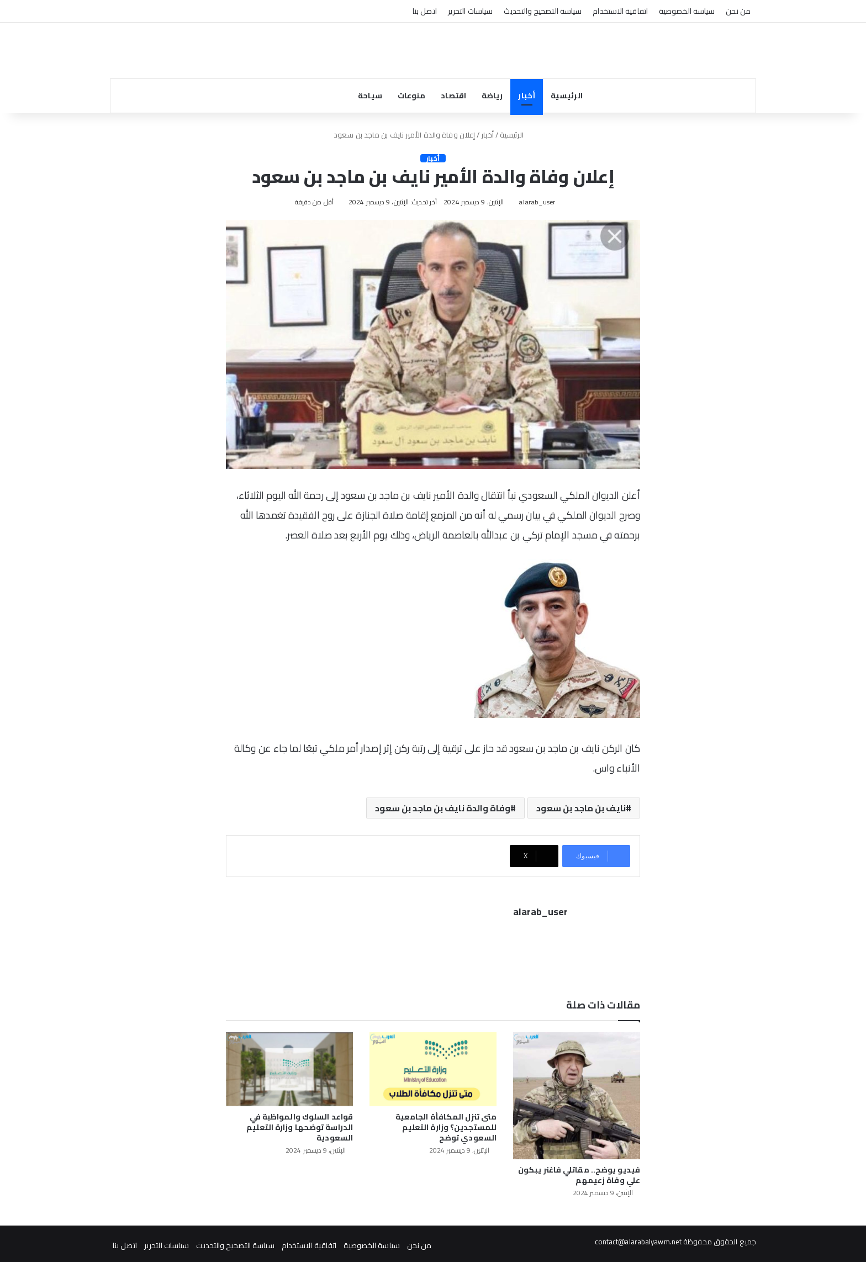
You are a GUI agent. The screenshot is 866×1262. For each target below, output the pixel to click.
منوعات (412, 95)
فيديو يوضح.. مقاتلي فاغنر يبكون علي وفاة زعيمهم (579, 1171)
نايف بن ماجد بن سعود (581, 809)
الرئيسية (567, 95)
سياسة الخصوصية (687, 11)
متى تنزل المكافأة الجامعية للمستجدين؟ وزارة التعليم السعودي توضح (446, 1124)
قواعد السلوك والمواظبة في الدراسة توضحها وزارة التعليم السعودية (299, 1124)
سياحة (370, 95)
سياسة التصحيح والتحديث (543, 11)
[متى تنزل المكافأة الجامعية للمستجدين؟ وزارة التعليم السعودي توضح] (433, 1066)
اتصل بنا (425, 11)
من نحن (738, 11)
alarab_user (535, 202)
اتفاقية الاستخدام (620, 11)
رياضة (492, 95)
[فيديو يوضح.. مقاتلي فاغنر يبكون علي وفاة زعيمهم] (576, 1092)
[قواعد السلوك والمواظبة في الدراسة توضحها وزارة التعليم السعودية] (289, 1066)
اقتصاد (453, 95)
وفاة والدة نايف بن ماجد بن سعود (442, 809)
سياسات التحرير (470, 11)
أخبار (526, 95)
